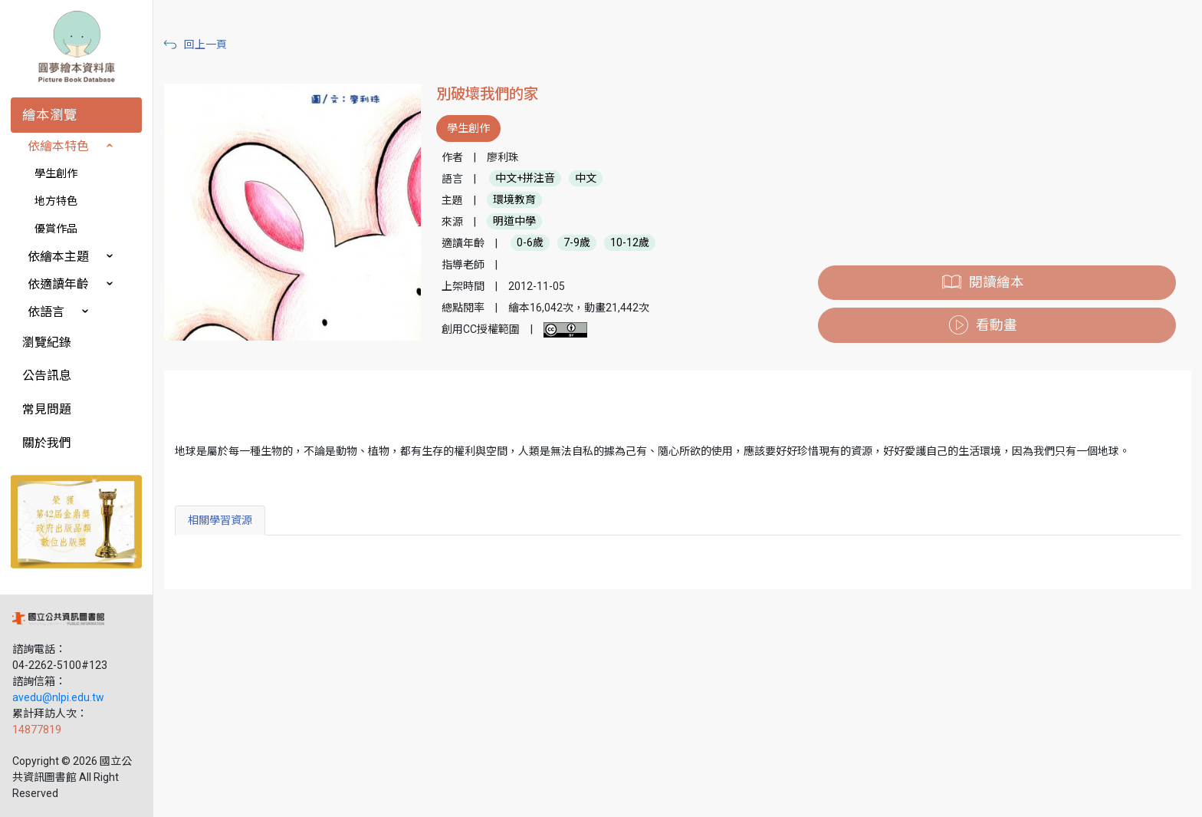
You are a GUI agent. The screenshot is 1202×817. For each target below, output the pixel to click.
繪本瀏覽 (49, 115)
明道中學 (514, 222)
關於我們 (46, 443)
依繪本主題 (58, 256)
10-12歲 (629, 243)
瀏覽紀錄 (46, 342)
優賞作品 (55, 228)
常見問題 (46, 409)
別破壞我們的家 (487, 94)
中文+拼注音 (525, 179)
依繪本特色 (58, 146)
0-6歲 (530, 243)
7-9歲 (576, 243)
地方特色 (55, 201)
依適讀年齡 (58, 284)
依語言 (46, 312)
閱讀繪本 (996, 282)
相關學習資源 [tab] (220, 520)
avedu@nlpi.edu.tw (58, 697)
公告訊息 (46, 375)
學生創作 (55, 173)
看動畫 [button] (996, 325)
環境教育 (514, 200)
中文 (585, 179)
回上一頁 (205, 44)
